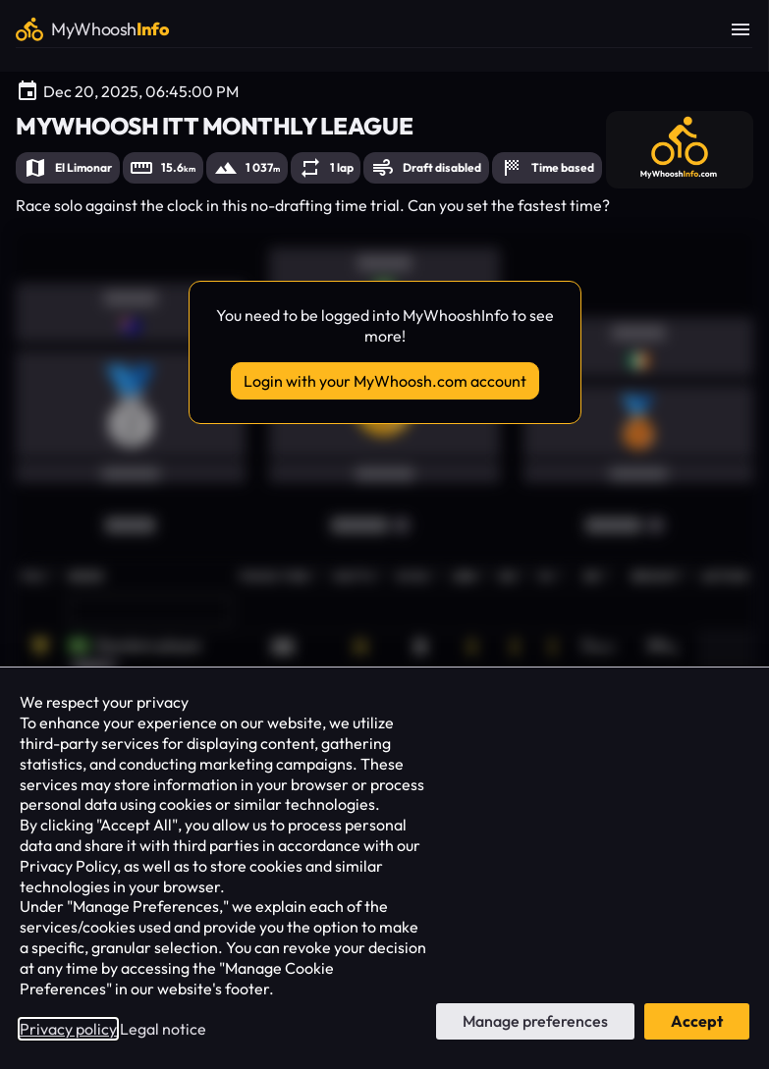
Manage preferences (535, 1021)
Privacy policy (68, 1029)
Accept (697, 1021)
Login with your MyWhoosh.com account (385, 381)
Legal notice (163, 1029)
